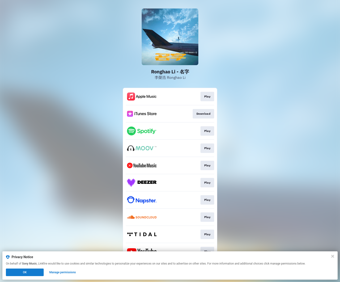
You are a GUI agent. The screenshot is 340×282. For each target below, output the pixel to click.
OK (25, 272)
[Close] (332, 256)
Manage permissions (62, 272)
